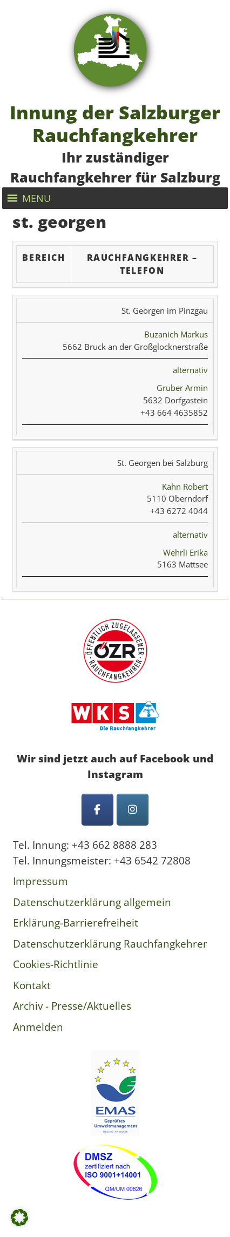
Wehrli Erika (185, 552)
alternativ (190, 369)
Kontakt (32, 985)
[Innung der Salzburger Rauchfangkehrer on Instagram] (132, 810)
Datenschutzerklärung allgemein (92, 902)
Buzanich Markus (176, 334)
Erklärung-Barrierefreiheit (75, 923)
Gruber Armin (182, 387)
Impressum (40, 881)
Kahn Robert (185, 486)
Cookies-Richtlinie (55, 964)
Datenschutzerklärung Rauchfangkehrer (110, 944)
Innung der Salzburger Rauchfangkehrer (115, 123)
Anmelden (38, 1027)
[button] (36, 198)
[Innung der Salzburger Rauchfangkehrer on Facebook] (97, 810)
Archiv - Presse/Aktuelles (72, 1006)
